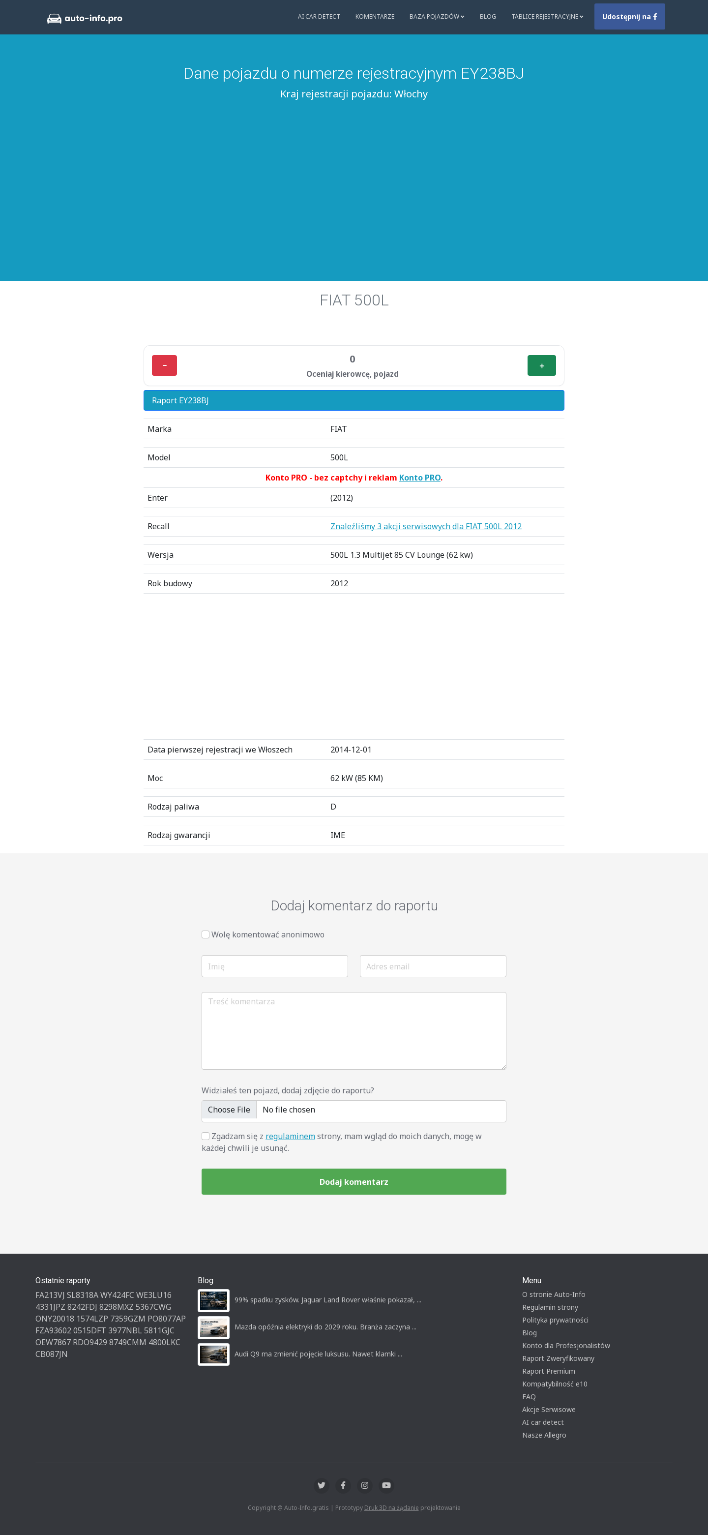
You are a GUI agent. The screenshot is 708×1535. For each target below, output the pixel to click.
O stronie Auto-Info (554, 1294)
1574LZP (92, 1318)
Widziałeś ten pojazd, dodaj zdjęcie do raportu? (288, 1090)
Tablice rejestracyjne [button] (547, 16)
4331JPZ (50, 1306)
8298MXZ (116, 1306)
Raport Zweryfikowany (558, 1358)
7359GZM (128, 1318)
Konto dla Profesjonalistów (566, 1345)
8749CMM (128, 1342)
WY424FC (117, 1295)
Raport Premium (548, 1371)
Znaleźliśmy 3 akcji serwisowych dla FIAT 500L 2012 (426, 526)
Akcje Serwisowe (549, 1409)
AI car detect (543, 1422)
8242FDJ (82, 1306)
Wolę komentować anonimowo (267, 934)
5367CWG (153, 1306)
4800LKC (164, 1342)
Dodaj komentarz (354, 1181)
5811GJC (159, 1330)
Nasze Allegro (544, 1435)
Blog (488, 16)
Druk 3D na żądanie (391, 1508)
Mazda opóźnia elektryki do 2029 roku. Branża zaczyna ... (325, 1326)
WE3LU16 (154, 1295)
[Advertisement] (354, 177)
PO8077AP (167, 1318)
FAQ (529, 1396)
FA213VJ (50, 1295)
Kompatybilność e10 (555, 1383)
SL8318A (82, 1295)
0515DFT (89, 1330)
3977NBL (125, 1330)
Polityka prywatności (555, 1319)
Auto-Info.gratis (306, 1508)
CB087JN (51, 1354)
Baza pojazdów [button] (437, 16)
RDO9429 (90, 1342)
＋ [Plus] (542, 365)
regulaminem (290, 1136)
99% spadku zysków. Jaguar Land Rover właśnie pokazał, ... (328, 1299)
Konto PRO (420, 477)
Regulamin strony (550, 1307)
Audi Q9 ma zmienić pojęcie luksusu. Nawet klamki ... (318, 1353)
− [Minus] (164, 365)
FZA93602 (53, 1330)
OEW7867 (53, 1342)
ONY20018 (54, 1318)
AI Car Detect (319, 16)
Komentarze (374, 16)
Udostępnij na (629, 16)
